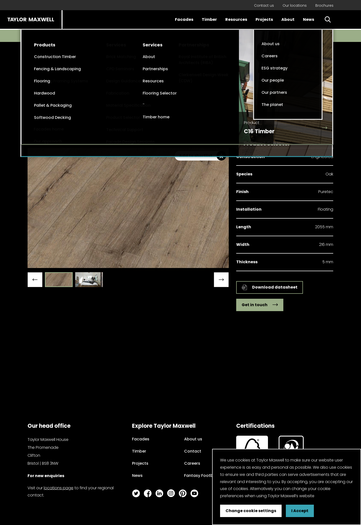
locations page (58, 488)
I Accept (299, 511)
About (288, 19)
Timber (209, 19)
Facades (184, 19)
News (308, 19)
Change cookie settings (251, 511)
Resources (236, 19)
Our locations (295, 5)
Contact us (264, 5)
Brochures (324, 5)
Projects (264, 19)
